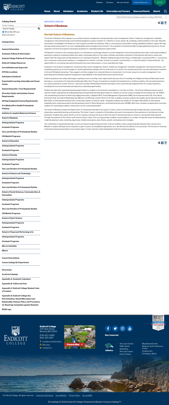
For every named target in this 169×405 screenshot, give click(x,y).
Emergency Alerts (149, 353)
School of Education (10, 141)
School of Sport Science (12, 218)
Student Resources (141, 2)
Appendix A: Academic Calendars (16, 279)
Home (47, 11)
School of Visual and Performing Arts (17, 232)
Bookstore (124, 349)
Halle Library (125, 346)
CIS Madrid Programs (11, 136)
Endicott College (14, 7)
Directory (109, 2)
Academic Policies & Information (16, 54)
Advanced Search (8, 35)
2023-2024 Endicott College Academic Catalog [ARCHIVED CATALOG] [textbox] (142, 17)
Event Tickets (125, 354)
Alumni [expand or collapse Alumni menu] (156, 11)
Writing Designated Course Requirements (20, 101)
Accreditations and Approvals (14, 67)
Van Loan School (123, 2)
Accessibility (87, 395)
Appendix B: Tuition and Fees (14, 283)
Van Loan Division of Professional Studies (19, 132)
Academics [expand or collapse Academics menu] (82, 11)
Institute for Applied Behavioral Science (19, 113)
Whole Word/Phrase (12, 32)
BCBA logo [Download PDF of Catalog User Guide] (6, 309)
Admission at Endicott (11, 76)
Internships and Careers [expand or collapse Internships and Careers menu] (118, 11)
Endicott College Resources (13, 63)
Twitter (115, 328)
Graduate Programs (10, 127)
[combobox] (141, 16)
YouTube (130, 328)
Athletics (99, 2)
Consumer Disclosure (44, 395)
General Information (10, 49)
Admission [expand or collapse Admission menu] (68, 11)
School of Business (10, 118)
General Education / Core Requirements (19, 89)
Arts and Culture (126, 351)
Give (160, 2)
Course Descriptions (10, 258)
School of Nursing (9, 155)
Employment (147, 351)
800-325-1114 (46, 338)
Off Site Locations (9, 72)
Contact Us (47, 348)
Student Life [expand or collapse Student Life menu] (97, 11)
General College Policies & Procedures (18, 58)
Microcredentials (9, 246)
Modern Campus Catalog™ (108, 402)
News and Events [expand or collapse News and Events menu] (141, 11)
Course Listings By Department (15, 262)
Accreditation (61, 395)
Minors (5, 250)
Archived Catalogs (10, 274)
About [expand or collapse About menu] (57, 11)
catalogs (55, 402)
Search (165, 11)
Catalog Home (8, 42)
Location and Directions (52, 341)
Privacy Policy (74, 395)
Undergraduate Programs (13, 122)
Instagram (122, 328)
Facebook (108, 328)
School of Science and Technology (16, 173)
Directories (7, 270)
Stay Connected (111, 335)
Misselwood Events (150, 344)
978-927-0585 (47, 335)
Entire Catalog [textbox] (8, 25)
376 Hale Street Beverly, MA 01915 (48, 330)
